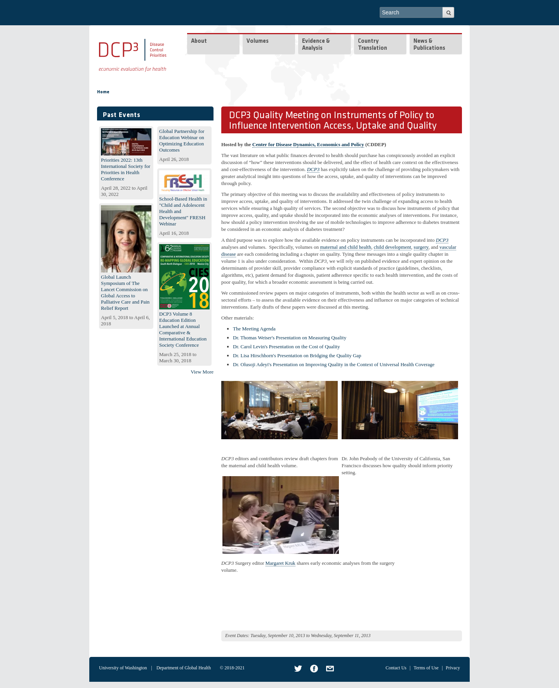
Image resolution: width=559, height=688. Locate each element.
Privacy (453, 668)
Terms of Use (425, 668)
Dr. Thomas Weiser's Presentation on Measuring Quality (289, 338)
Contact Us (395, 668)
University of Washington (123, 668)
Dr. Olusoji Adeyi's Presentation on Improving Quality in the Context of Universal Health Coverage (333, 364)
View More (202, 372)
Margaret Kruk (280, 563)
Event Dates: (237, 635)
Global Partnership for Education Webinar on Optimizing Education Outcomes (181, 140)
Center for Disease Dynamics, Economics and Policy (308, 144)
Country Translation (372, 44)
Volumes (258, 41)
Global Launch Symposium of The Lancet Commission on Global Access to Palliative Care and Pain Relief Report (125, 292)
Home (103, 92)
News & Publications (429, 44)
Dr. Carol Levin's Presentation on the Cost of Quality (286, 346)
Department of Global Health (183, 668)
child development (392, 247)
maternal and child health (345, 247)
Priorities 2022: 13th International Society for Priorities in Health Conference (125, 169)
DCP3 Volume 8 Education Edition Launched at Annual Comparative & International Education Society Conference (183, 329)
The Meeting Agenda (254, 329)
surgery (421, 247)
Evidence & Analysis (316, 44)
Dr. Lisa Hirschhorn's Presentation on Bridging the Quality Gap (297, 355)
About (199, 41)
